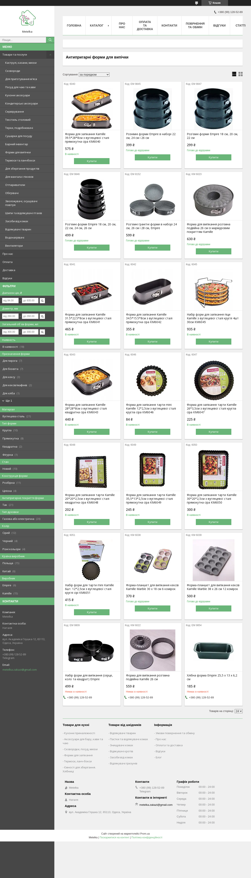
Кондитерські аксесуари (21, 103)
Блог (159, 757)
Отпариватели (15, 185)
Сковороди (12, 71)
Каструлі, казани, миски (21, 63)
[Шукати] (50, 40)
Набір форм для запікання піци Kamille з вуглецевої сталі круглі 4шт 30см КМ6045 (213, 318)
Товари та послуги (15, 54)
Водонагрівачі (14, 237)
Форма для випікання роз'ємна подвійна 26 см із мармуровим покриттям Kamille (208, 228)
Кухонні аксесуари (17, 95)
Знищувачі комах (121, 745)
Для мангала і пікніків (19, 177)
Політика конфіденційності (146, 837)
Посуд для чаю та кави (20, 87)
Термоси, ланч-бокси (78, 761)
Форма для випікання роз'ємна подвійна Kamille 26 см (147, 677)
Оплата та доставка (169, 745)
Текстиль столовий (18, 120)
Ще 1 (9, 400)
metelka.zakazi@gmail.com (20, 669)
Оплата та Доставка (145, 25)
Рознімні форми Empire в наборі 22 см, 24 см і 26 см (151, 136)
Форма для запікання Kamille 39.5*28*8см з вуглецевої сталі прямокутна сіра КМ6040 (87, 137)
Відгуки (7, 278)
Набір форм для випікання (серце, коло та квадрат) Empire (89, 677)
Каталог (96, 25)
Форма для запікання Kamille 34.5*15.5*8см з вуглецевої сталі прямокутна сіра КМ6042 (149, 318)
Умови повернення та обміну (175, 733)
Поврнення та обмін (195, 25)
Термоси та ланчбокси (20, 160)
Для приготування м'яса (21, 79)
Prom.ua (145, 833)
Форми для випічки (18, 152)
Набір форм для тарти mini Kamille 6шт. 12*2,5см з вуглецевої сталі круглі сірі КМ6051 (89, 589)
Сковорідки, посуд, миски (81, 749)
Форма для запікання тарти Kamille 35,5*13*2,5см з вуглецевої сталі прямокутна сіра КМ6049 (151, 498)
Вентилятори (14, 245)
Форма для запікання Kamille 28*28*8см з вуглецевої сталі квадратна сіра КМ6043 (86, 408)
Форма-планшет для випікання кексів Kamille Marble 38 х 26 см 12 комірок (213, 587)
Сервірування (14, 111)
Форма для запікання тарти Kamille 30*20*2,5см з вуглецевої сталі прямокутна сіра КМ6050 (212, 498)
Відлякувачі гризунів (123, 763)
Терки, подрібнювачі (19, 128)
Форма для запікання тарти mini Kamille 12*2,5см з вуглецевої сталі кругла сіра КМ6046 (151, 408)
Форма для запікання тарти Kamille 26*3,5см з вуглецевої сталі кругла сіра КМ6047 (212, 408)
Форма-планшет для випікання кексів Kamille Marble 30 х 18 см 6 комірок (152, 587)
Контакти (169, 25)
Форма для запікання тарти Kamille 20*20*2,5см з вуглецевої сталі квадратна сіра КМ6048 (90, 498)
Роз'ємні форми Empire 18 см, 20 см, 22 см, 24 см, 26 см (90, 226)
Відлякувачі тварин (18, 229)
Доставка (9, 270)
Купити (92, 161)
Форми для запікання (78, 755)
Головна (74, 25)
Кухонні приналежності (79, 733)
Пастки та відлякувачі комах (129, 739)
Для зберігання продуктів (22, 168)
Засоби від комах (16, 221)
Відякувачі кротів (121, 751)
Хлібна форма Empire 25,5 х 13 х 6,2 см (212, 677)
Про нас (8, 254)
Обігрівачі (12, 193)
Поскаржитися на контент (114, 837)
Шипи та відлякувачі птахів (23, 213)
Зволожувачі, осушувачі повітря (21, 203)
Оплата (8, 262)
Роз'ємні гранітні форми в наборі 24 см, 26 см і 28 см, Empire (151, 226)
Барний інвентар (16, 144)
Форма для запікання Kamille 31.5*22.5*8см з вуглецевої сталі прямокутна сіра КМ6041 (88, 318)
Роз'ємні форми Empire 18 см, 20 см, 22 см (212, 136)
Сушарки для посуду (18, 136)
